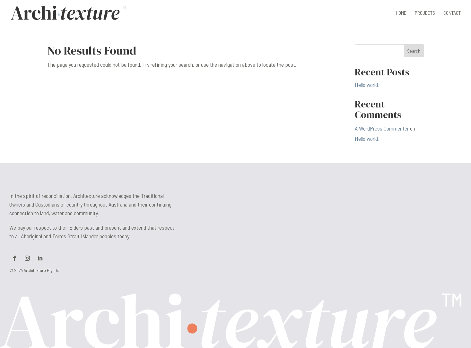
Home (401, 13)
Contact (452, 13)
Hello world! (367, 84)
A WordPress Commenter (382, 128)
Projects (425, 13)
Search (413, 51)
